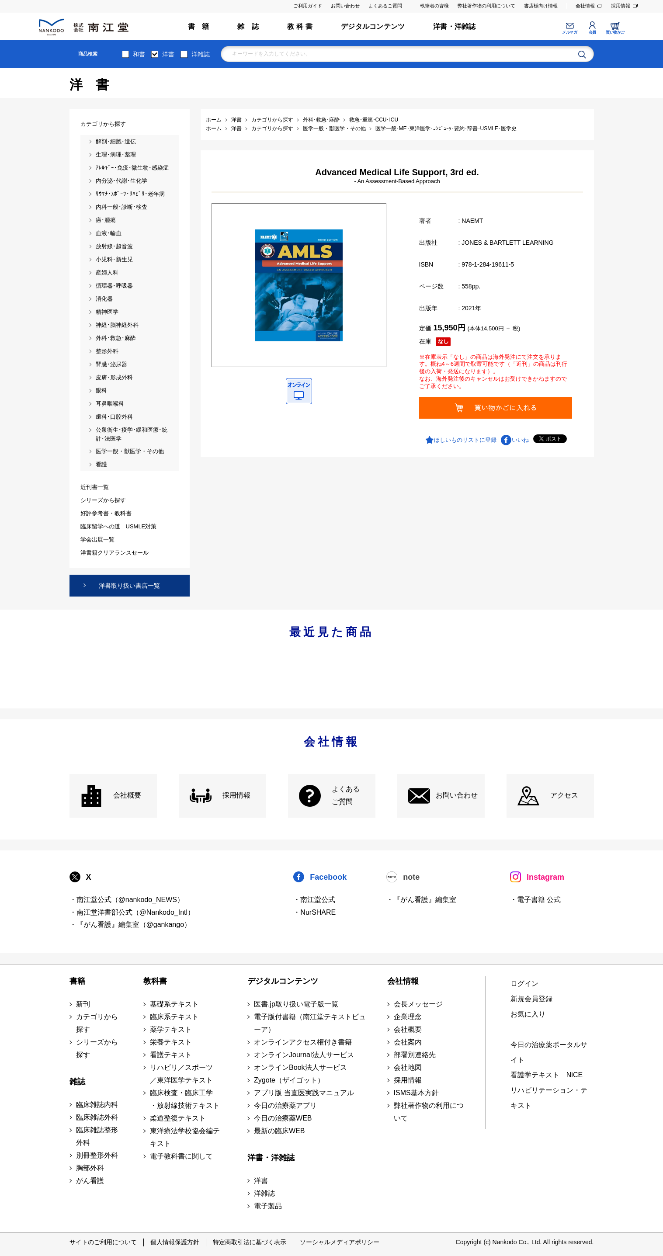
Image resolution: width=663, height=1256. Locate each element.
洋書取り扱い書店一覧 (129, 585)
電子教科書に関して (181, 1156)
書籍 (77, 981)
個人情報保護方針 (174, 1242)
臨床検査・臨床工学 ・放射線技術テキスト (185, 1099)
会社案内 (408, 1042)
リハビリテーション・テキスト (548, 1097)
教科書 (155, 981)
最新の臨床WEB (279, 1131)
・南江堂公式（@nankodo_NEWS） (126, 899)
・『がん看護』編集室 (421, 899)
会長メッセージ (418, 1004)
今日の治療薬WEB (283, 1118)
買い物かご (615, 32)
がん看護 (90, 1180)
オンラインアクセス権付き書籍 (303, 1042)
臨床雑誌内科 (97, 1104)
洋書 (168, 54)
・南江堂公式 (314, 899)
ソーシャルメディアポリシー (339, 1242)
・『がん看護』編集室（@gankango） (130, 924)
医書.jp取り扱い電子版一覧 (296, 1004)
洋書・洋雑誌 (454, 26)
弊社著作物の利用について (486, 5)
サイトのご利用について (103, 1242)
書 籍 (198, 26)
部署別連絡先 (415, 1054)
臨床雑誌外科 (97, 1117)
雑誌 (77, 1081)
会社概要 (127, 795)
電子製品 (268, 1206)
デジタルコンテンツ (373, 26)
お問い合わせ (345, 5)
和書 (139, 54)
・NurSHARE (314, 912)
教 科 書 (299, 26)
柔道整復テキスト (178, 1118)
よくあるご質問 (385, 5)
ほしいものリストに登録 (465, 440)
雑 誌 (248, 26)
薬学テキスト (171, 1029)
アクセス (564, 795)
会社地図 (408, 1067)
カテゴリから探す (97, 1023)
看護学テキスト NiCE (546, 1075)
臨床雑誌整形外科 (97, 1136)
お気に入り (527, 1014)
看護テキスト (171, 1054)
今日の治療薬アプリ (285, 1105)
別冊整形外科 (97, 1155)
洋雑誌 (200, 54)
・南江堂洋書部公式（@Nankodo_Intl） (132, 912)
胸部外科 (90, 1168)
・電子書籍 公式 (535, 899)
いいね (520, 440)
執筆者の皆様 (434, 5)
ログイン (524, 983)
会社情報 (585, 5)
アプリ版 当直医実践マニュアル (304, 1092)
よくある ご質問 (346, 795)
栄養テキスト (171, 1042)
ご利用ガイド (307, 5)
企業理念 (408, 1016)
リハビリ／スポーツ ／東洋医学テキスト (181, 1074)
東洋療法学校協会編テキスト (185, 1137)
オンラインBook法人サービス (300, 1067)
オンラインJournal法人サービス (304, 1054)
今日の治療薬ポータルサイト (548, 1052)
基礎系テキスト (174, 1004)
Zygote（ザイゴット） (289, 1080)
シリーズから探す (97, 1048)
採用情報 (620, 5)
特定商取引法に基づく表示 (249, 1242)
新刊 (83, 1004)
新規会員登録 (531, 999)
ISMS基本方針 (416, 1092)
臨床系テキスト (174, 1016)
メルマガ (569, 32)
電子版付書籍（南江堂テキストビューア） (310, 1023)
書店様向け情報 (541, 5)
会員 (592, 32)
